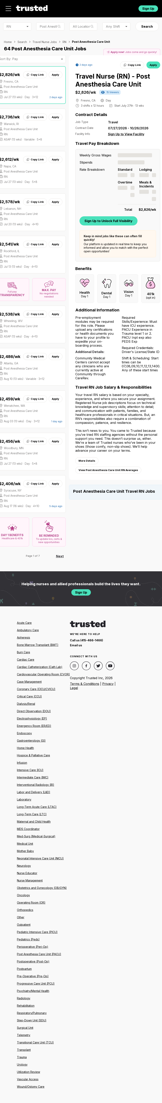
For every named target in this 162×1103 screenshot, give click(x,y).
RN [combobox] (8, 26)
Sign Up (148, 9)
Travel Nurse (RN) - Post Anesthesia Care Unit (112, 80)
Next (60, 556)
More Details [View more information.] (87, 460)
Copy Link (35, 74)
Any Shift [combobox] (113, 26)
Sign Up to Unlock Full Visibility (108, 221)
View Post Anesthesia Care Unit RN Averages (108, 470)
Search (147, 26)
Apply (55, 74)
